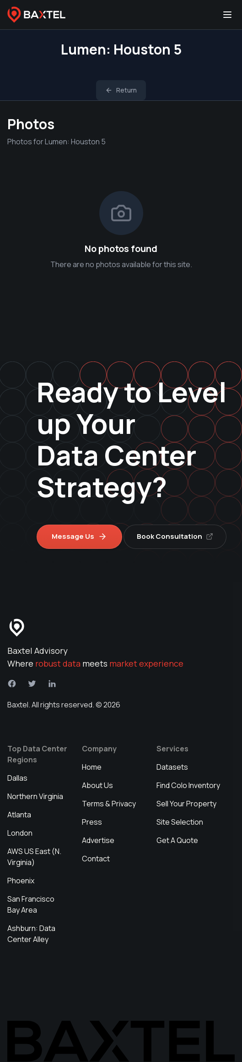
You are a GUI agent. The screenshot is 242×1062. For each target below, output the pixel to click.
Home (92, 767)
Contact (96, 859)
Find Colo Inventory (188, 785)
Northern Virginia (35, 796)
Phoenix (20, 881)
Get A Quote (177, 840)
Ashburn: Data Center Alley (31, 933)
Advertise (98, 840)
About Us (97, 785)
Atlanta (19, 815)
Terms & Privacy (109, 804)
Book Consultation (175, 536)
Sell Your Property (186, 804)
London (19, 833)
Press (92, 822)
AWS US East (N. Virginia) (34, 856)
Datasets (172, 767)
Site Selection (179, 822)
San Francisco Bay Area (30, 904)
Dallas (17, 778)
